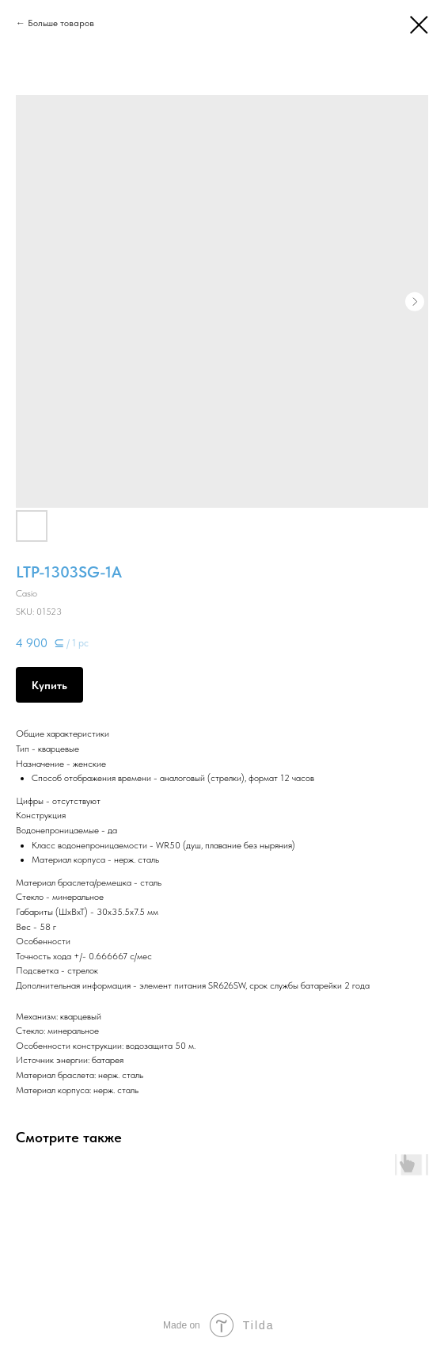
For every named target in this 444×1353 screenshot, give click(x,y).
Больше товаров (61, 23)
